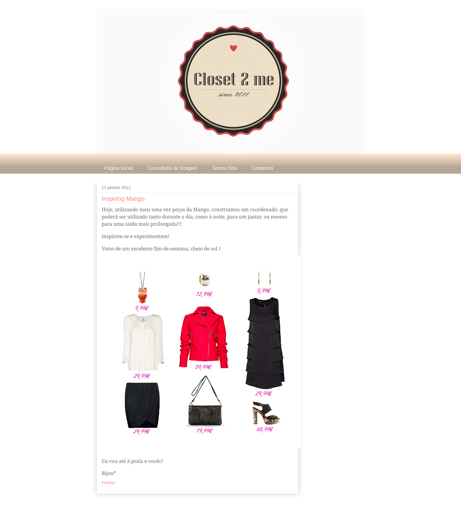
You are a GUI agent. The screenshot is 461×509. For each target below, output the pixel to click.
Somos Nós (224, 168)
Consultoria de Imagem (172, 168)
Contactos (262, 168)
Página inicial (118, 168)
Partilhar (108, 483)
